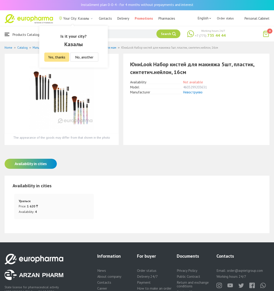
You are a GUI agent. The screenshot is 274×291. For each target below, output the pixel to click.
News (101, 270)
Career (102, 288)
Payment (144, 282)
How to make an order (154, 288)
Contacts (105, 18)
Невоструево (193, 92)
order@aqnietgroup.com (245, 270)
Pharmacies (166, 18)
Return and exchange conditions (193, 284)
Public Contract (188, 276)
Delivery (123, 18)
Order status (225, 18)
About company (109, 276)
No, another (84, 57)
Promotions (144, 18)
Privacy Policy (187, 270)
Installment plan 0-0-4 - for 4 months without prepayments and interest (137, 4)
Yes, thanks (56, 57)
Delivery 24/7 (147, 276)
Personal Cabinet (257, 18)
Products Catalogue (24, 34)
